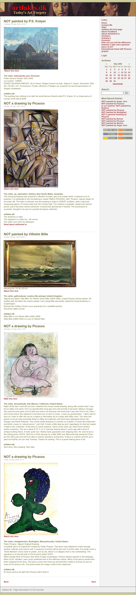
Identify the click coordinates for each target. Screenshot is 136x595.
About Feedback (109, 31)
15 (106, 75)
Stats (103, 27)
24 (115, 78)
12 (122, 72)
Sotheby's (106, 38)
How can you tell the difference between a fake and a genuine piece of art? (116, 44)
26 (122, 78)
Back (6, 582)
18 (119, 75)
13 (125, 72)
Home (104, 23)
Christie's (105, 36)
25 (119, 78)
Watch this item (11, 71)
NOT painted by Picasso (112, 103)
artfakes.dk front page (111, 29)
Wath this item (10, 399)
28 (129, 78)
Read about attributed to (15, 224)
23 (110, 78)
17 (115, 75)
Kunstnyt (105, 40)
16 (110, 75)
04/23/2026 (118, 84)
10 (115, 72)
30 (110, 81)
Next (94, 582)
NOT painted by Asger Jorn (114, 101)
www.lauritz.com (22, 76)
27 (125, 78)
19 (122, 75)
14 (129, 72)
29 (106, 81)
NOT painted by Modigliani (114, 112)
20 (125, 75)
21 (129, 75)
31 (115, 81)
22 (106, 78)
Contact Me (106, 25)
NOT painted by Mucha (112, 123)
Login (104, 55)
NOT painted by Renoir (112, 119)
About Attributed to (110, 34)
